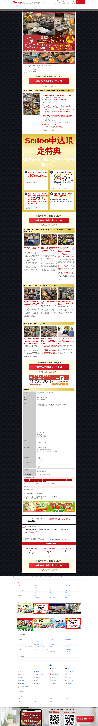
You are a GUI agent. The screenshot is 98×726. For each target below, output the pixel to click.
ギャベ (19, 597)
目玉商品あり (20, 639)
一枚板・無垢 (52, 651)
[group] (25, 608)
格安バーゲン (68, 637)
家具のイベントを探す (20, 5)
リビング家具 (68, 641)
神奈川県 (51, 701)
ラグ (18, 592)
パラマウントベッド (69, 595)
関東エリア (20, 696)
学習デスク (52, 644)
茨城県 (19, 698)
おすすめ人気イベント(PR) (23, 637)
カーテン (35, 590)
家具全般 (51, 639)
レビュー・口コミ (49, 5)
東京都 (40, 8)
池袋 (66, 597)
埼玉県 (66, 698)
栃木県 (35, 698)
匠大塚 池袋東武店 (40, 392)
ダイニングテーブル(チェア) (23, 644)
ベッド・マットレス (69, 639)
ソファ (51, 585)
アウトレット (52, 637)
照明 (50, 590)
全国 (18, 693)
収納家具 (35, 587)
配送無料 (19, 595)
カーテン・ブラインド (22, 649)
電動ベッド (20, 641)
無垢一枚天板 (52, 597)
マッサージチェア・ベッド (39, 646)
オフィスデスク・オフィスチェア (72, 644)
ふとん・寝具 (36, 641)
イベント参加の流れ (35, 5)
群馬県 (51, 698)
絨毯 (66, 590)
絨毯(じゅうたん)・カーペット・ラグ (41, 649)
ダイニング (67, 585)
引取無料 (51, 595)
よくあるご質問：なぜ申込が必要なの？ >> (49, 86)
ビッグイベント (37, 637)
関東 (37, 8)
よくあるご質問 (77, 5)
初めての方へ (80, 1)
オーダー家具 (68, 651)
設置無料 (35, 595)
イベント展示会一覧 (32, 8)
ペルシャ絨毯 (36, 597)
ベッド (19, 587)
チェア (66, 587)
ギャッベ (51, 649)
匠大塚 (19, 585)
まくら (51, 641)
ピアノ (19, 651)
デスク (51, 587)
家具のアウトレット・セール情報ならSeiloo (20, 8)
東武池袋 (35, 585)
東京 (66, 592)
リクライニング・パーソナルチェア (25, 646)
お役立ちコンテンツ (63, 5)
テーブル (35, 592)
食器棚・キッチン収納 (38, 644)
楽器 (34, 651)
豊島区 (51, 592)
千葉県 (19, 701)
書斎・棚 (67, 646)
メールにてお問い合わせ (49, 392)
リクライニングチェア (22, 590)
